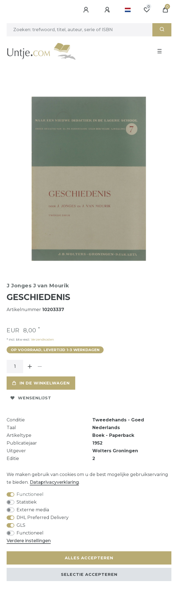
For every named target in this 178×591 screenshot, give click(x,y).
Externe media (33, 509)
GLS (21, 525)
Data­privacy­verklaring (54, 482)
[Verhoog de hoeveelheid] (30, 366)
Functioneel (30, 494)
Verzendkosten (42, 339)
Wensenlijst (30, 397)
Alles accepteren (89, 557)
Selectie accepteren (89, 574)
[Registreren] (108, 10)
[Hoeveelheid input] (15, 366)
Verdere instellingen (29, 540)
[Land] (127, 10)
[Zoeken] (161, 29)
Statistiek (27, 502)
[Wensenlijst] (146, 10)
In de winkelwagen (41, 383)
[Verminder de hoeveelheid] (40, 366)
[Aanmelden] (87, 10)
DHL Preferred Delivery (43, 517)
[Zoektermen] (79, 29)
